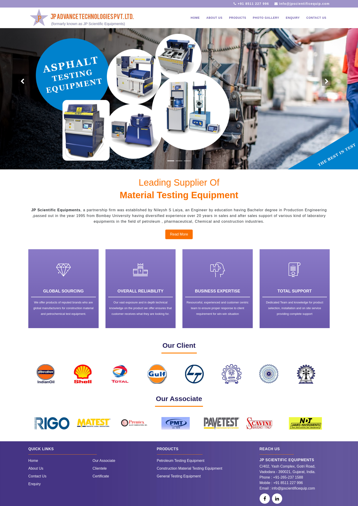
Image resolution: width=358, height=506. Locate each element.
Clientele (99, 468)
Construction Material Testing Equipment (189, 468)
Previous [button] (26, 383)
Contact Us (316, 17)
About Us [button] (214, 17)
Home (195, 17)
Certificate (100, 476)
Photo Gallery (266, 17)
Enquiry (293, 17)
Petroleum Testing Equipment (181, 461)
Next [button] (331, 383)
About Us (35, 468)
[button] (22, 81)
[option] (49, 374)
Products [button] (237, 17)
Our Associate (103, 461)
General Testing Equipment (179, 476)
